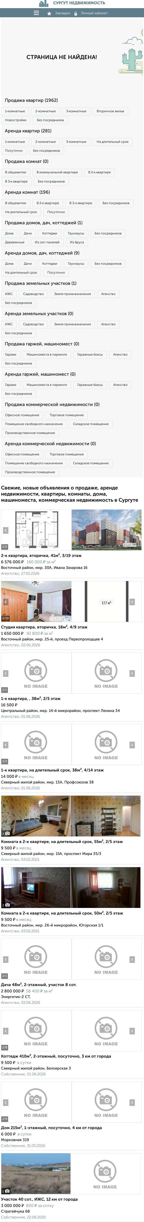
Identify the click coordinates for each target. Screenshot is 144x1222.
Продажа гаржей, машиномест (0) (42, 344)
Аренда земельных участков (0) (39, 314)
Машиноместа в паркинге (47, 354)
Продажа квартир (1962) (31, 100)
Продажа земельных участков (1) (40, 283)
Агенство (108, 294)
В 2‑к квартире (99, 172)
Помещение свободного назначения (34, 424)
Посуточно (14, 150)
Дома (9, 233)
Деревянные (14, 242)
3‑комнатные (76, 111)
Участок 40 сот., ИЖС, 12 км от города (39, 1200)
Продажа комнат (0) (26, 161)
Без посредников (50, 120)
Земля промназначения (72, 294)
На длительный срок (112, 142)
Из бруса (77, 242)
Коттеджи (49, 233)
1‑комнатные (15, 111)
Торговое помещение (67, 415)
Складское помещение (91, 424)
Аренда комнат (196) (27, 192)
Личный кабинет (91, 13)
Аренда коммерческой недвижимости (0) (50, 444)
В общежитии (15, 172)
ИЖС (9, 294)
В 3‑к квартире (16, 181)
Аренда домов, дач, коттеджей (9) (42, 253)
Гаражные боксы (90, 354)
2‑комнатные (45, 111)
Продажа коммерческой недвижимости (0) (52, 404)
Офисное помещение (22, 415)
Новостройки (15, 120)
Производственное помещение (30, 433)
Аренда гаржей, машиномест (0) (40, 374)
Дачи (28, 233)
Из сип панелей (47, 242)
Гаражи (10, 354)
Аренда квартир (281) (28, 131)
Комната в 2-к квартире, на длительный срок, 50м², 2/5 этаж (62, 913)
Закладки (58, 13)
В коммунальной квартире (57, 172)
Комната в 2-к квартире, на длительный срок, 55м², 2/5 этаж (62, 842)
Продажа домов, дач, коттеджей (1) (43, 223)
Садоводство (33, 294)
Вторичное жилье (110, 111)
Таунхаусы (76, 233)
